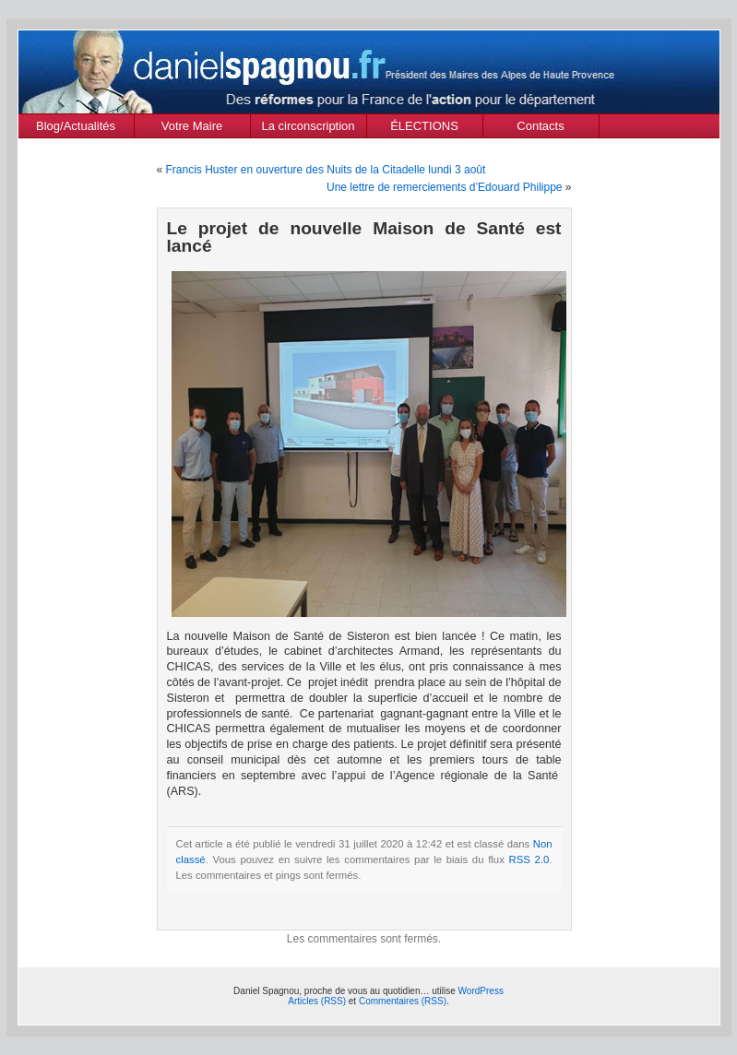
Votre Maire (191, 126)
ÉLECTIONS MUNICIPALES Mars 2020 (424, 128)
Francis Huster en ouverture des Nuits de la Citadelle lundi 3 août (326, 169)
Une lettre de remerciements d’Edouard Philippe (444, 187)
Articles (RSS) (317, 1001)
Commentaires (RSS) (402, 1001)
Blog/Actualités (75, 126)
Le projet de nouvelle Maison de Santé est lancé (364, 237)
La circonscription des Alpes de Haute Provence (308, 128)
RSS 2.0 (529, 859)
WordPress (481, 991)
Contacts (540, 126)
